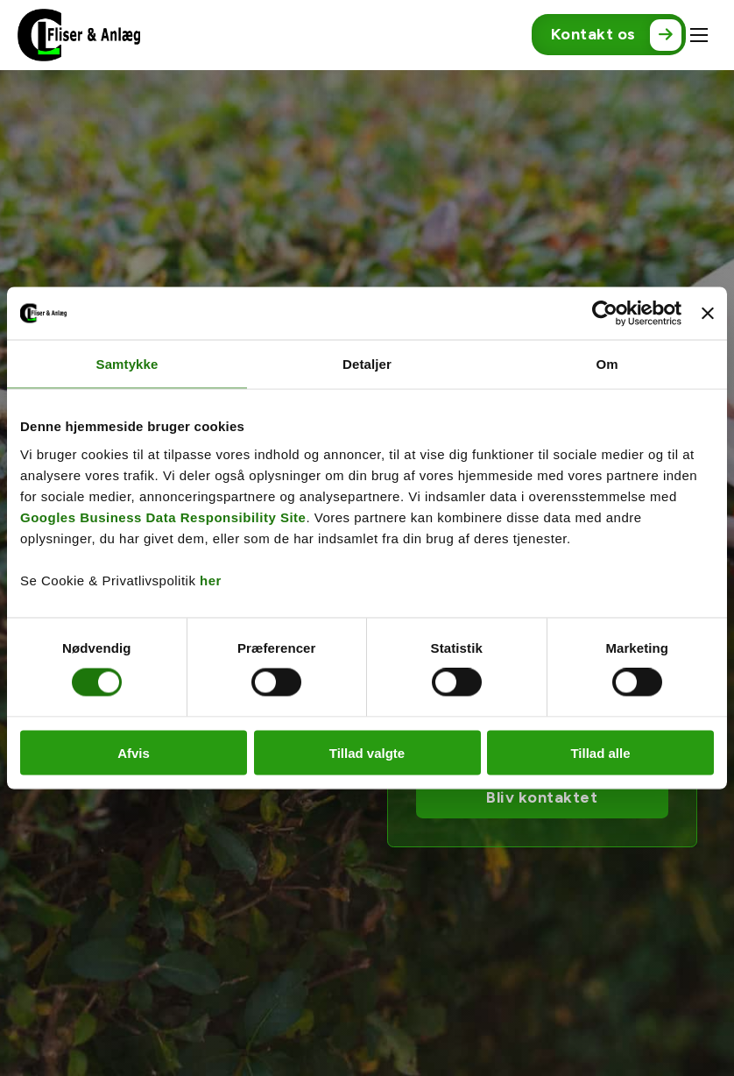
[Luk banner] (708, 314)
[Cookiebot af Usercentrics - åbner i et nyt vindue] (604, 314)
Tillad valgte (367, 752)
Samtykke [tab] (127, 364)
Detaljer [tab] (367, 364)
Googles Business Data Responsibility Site (163, 516)
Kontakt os (616, 35)
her (211, 579)
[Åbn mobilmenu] (699, 35)
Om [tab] (607, 364)
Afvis (133, 752)
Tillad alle (600, 752)
